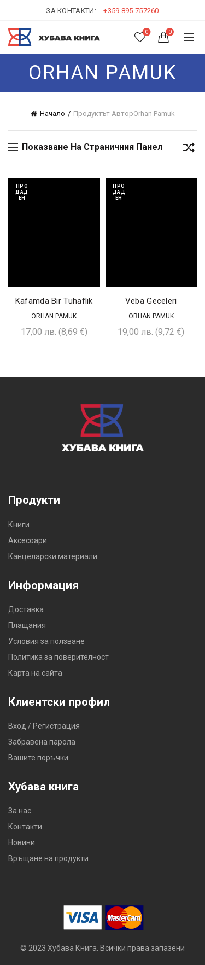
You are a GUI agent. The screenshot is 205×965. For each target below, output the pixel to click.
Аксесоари (27, 540)
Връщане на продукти (48, 858)
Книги (19, 524)
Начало (52, 113)
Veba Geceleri (151, 301)
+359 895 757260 (131, 11)
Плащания (27, 625)
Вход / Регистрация (44, 726)
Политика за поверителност (58, 657)
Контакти (25, 826)
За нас (19, 810)
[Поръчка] (188, 149)
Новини (21, 842)
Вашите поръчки (38, 757)
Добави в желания (90, 187)
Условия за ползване (46, 641)
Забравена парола (41, 741)
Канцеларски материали (52, 556)
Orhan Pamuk (54, 316)
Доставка (26, 609)
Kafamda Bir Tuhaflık (54, 301)
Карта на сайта (35, 672)
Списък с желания (146, 32)
